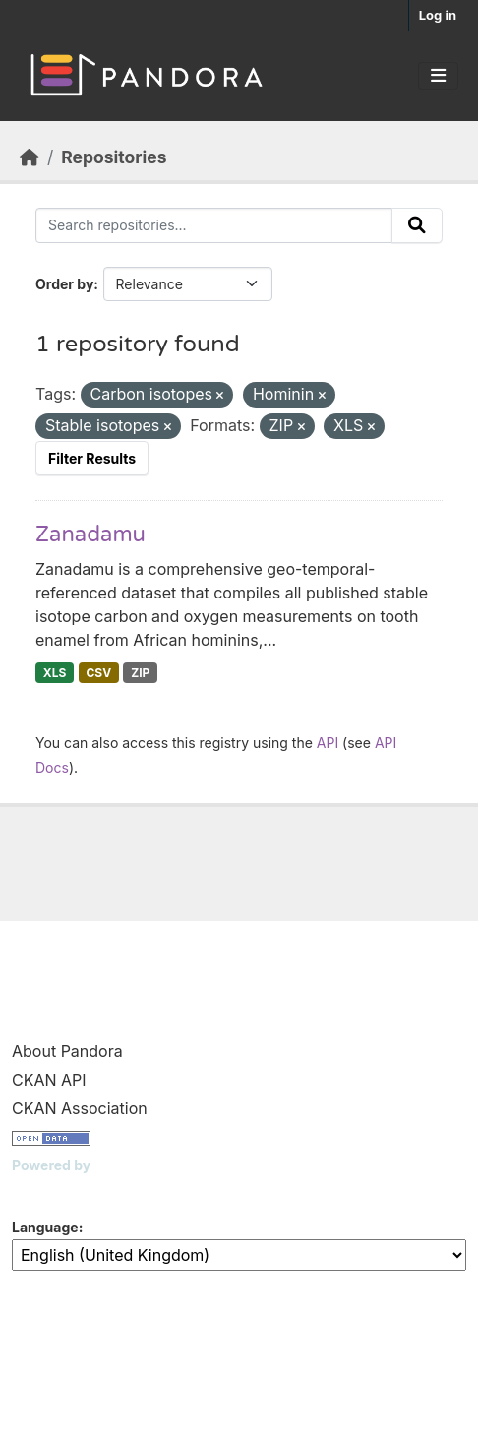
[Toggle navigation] (438, 76)
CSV (98, 672)
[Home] (29, 157)
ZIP (140, 672)
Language (45, 1227)
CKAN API (49, 1080)
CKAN (45, 1189)
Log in (437, 15)
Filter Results (92, 458)
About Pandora (67, 1051)
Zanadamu (90, 534)
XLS (55, 672)
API (327, 742)
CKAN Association (80, 1108)
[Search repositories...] (213, 225)
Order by (64, 284)
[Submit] (417, 225)
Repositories (113, 157)
